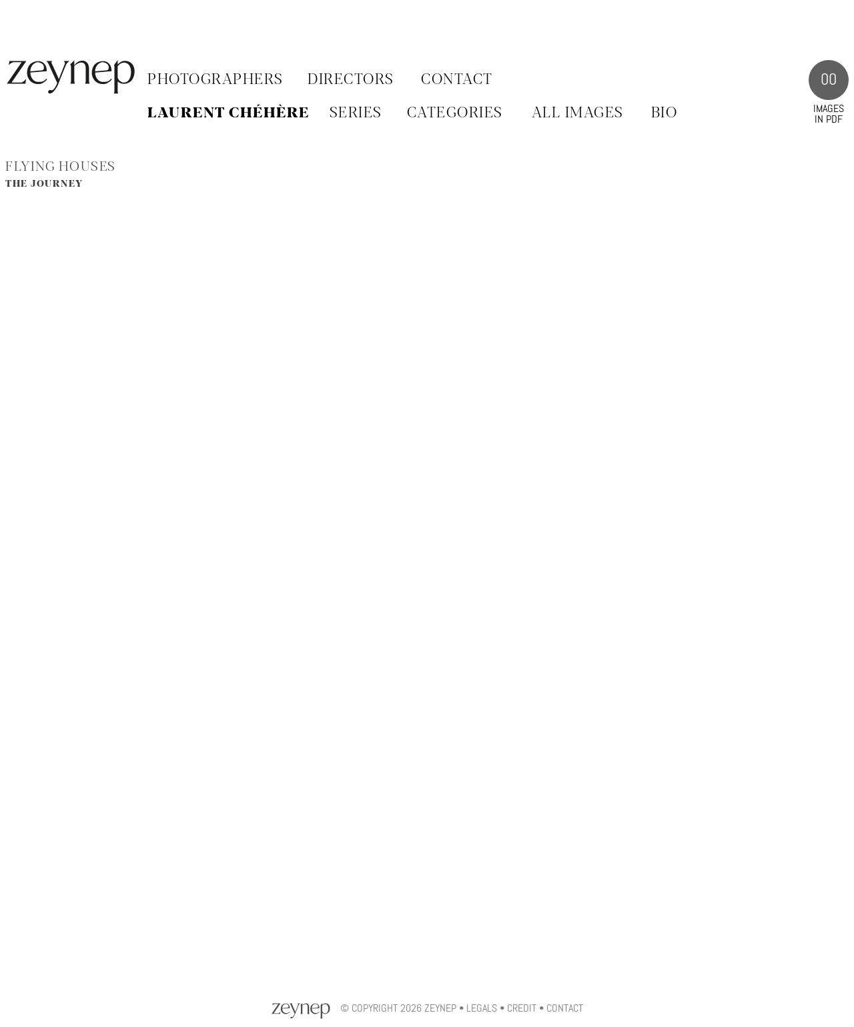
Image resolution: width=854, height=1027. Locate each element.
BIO (664, 113)
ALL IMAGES (578, 113)
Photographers (215, 80)
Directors (351, 80)
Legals (481, 1008)
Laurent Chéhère (228, 113)
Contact (457, 80)
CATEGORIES (455, 113)
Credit (521, 1008)
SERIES (356, 113)
